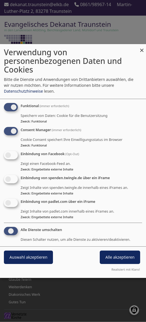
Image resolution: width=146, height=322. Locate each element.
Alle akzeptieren (120, 257)
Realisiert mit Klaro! (125, 269)
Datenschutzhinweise (23, 91)
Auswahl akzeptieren (28, 257)
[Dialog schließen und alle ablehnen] (142, 47)
